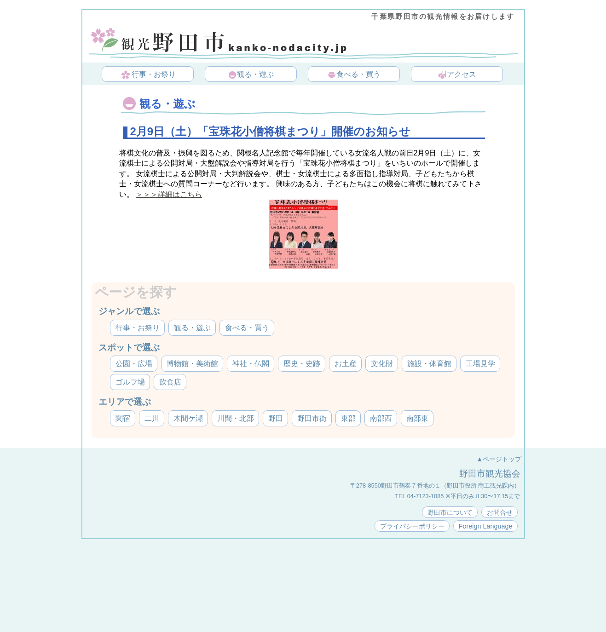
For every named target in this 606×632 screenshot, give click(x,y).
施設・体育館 (429, 364)
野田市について (450, 512)
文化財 (382, 364)
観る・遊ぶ (251, 75)
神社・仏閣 (250, 364)
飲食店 (170, 382)
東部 (348, 418)
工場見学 (480, 364)
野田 (275, 418)
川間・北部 (235, 418)
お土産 (346, 364)
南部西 (381, 418)
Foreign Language (486, 526)
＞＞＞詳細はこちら (169, 194)
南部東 (417, 418)
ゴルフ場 (130, 382)
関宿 (122, 418)
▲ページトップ (498, 459)
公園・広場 (133, 364)
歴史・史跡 (301, 364)
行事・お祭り (148, 75)
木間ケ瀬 (188, 418)
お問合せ (500, 512)
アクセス (457, 75)
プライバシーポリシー (412, 526)
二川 (151, 418)
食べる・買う (354, 75)
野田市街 (312, 418)
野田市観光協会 (489, 473)
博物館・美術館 (192, 364)
